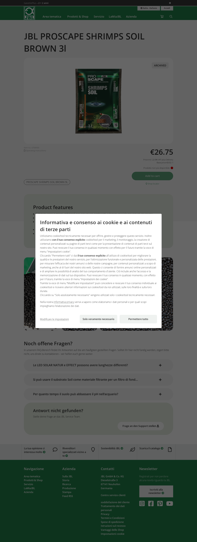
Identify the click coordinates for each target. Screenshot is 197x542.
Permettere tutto (138, 319)
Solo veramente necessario (98, 319)
